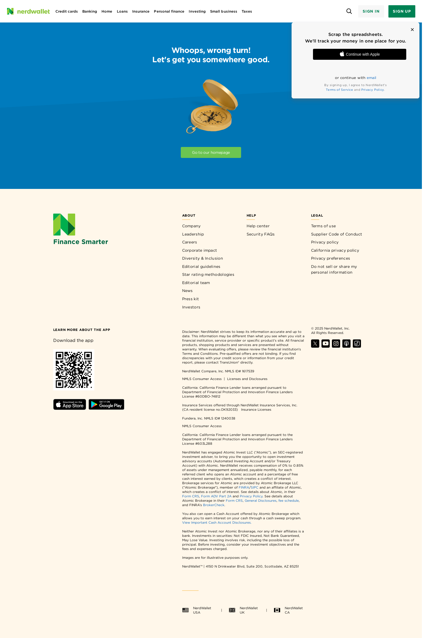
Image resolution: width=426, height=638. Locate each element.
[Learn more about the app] (81, 329)
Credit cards (66, 11)
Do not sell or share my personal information (334, 269)
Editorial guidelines (201, 266)
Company (191, 226)
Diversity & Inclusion (202, 258)
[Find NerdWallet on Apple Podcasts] (346, 346)
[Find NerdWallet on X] (315, 346)
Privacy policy (325, 242)
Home (106, 11)
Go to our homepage (211, 152)
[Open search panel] (349, 11)
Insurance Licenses (256, 409)
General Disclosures (261, 500)
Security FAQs (261, 234)
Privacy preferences (330, 258)
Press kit (190, 299)
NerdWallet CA (288, 610)
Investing (197, 11)
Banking (89, 11)
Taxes (247, 11)
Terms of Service (339, 90)
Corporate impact (199, 250)
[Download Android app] (106, 408)
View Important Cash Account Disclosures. (217, 522)
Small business (223, 11)
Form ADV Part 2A (216, 496)
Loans (122, 11)
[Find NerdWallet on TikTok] (357, 346)
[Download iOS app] (70, 408)
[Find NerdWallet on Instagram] (336, 346)
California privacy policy (335, 250)
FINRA (244, 487)
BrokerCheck (213, 505)
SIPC (254, 487)
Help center (258, 226)
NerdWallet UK (243, 610)
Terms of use (323, 226)
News (187, 290)
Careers (189, 242)
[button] (412, 29)
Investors (191, 307)
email (371, 78)
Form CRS (190, 496)
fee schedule (288, 500)
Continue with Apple (359, 54)
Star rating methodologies (208, 274)
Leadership (193, 234)
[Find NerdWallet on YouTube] (325, 346)
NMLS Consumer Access (202, 379)
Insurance (141, 11)
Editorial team (196, 282)
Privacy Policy (372, 90)
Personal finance (169, 11)
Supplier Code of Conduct (336, 234)
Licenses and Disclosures (247, 379)
